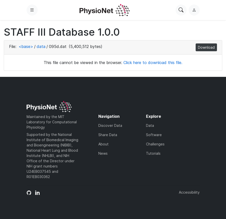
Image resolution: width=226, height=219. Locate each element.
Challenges (155, 144)
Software (154, 135)
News (103, 153)
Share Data (107, 135)
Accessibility (189, 192)
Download (206, 47)
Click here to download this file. (152, 62)
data (41, 46)
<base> (26, 46)
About (103, 144)
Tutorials (153, 153)
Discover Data (110, 125)
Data (150, 125)
